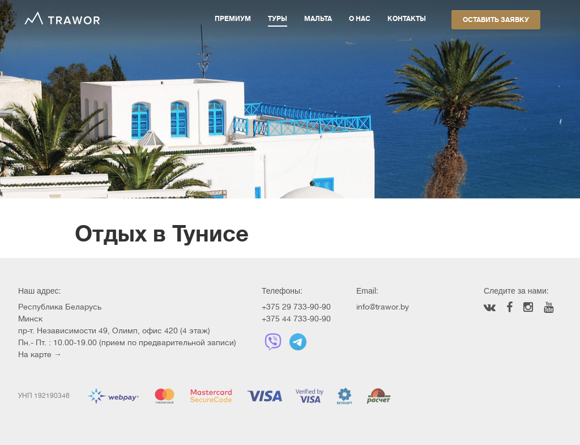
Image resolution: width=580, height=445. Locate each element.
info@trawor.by (382, 306)
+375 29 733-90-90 (296, 306)
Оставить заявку (496, 20)
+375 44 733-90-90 (296, 318)
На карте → (40, 354)
